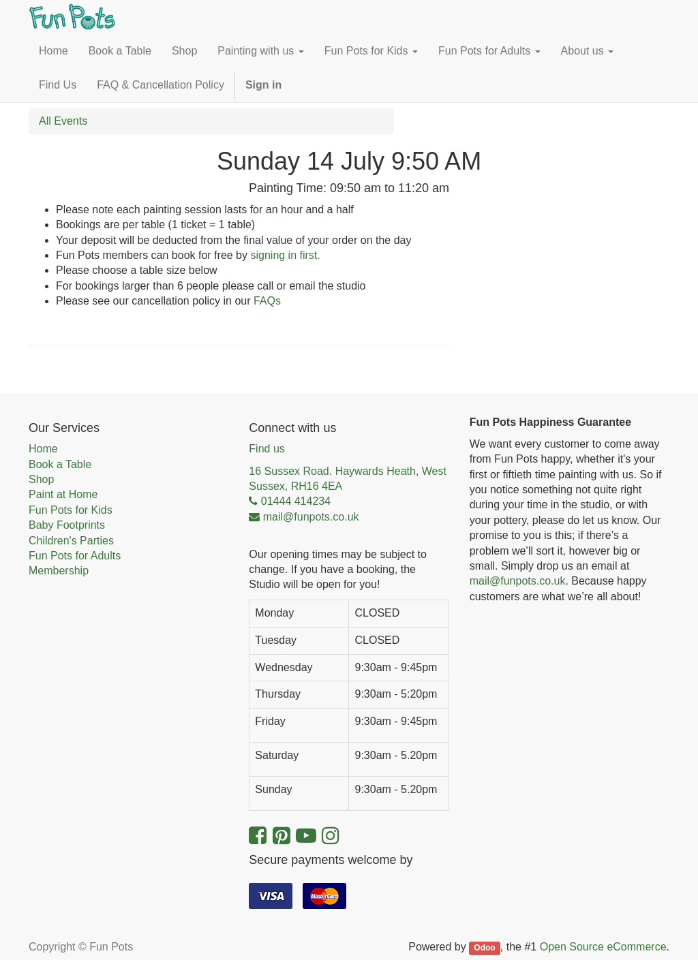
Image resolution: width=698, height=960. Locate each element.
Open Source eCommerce (603, 947)
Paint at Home (63, 494)
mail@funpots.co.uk (518, 581)
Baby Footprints (67, 525)
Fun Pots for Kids (70, 510)
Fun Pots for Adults (75, 555)
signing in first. (285, 255)
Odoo (484, 948)
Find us (266, 448)
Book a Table (60, 464)
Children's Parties (71, 540)
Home (43, 448)
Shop (41, 479)
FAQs (267, 301)
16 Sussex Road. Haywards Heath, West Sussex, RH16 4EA (347, 478)
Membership (59, 570)
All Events (63, 121)
